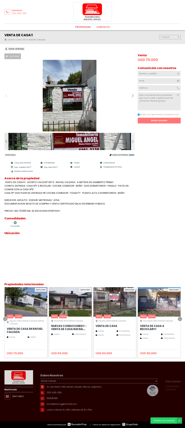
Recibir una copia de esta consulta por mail (158, 114)
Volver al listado (14, 48)
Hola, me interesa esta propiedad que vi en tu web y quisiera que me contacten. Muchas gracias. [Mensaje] (159, 101)
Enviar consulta (159, 120)
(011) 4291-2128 (19, 13)
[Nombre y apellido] (159, 74)
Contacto (103, 27)
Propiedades (83, 27)
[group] (69, 95)
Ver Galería (12, 56)
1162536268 (52, 406)
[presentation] (5, 319)
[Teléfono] (159, 88)
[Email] (159, 81)
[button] (133, 95)
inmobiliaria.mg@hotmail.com (62, 412)
